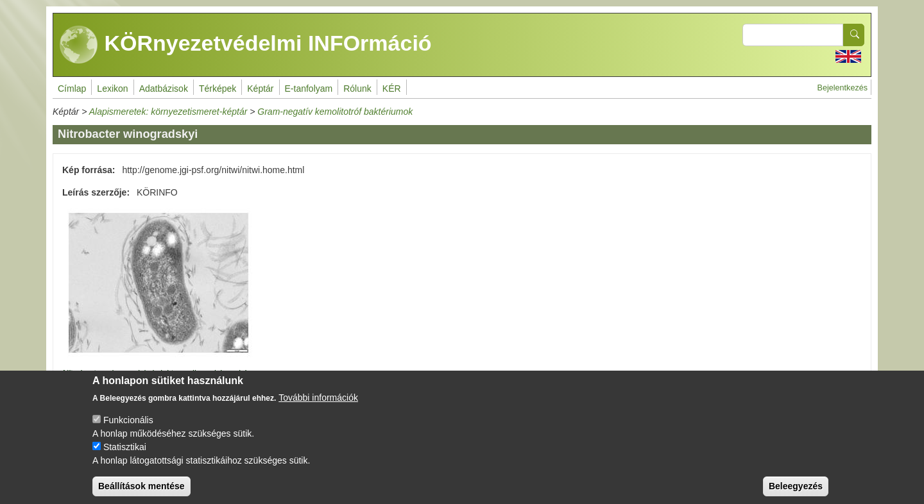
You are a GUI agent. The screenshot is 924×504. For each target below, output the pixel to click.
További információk (318, 406)
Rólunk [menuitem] (357, 88)
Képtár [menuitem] (260, 88)
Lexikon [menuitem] (112, 88)
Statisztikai (124, 455)
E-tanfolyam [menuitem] (309, 88)
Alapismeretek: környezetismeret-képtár (168, 111)
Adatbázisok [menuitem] (163, 88)
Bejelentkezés (842, 87)
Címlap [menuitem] (72, 88)
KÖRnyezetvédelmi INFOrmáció (246, 45)
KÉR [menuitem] (391, 88)
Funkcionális (128, 428)
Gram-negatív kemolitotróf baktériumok (335, 111)
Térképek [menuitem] (217, 88)
